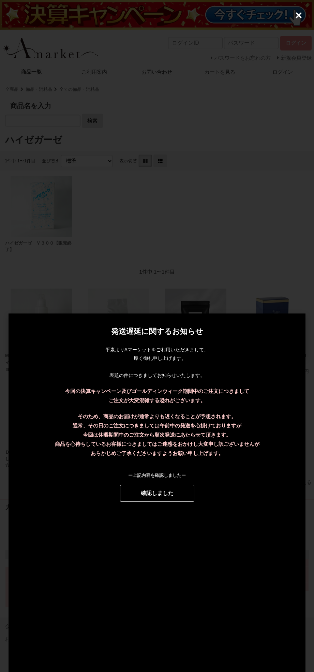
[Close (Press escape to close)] (298, 15)
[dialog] (157, 336)
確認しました (157, 493)
